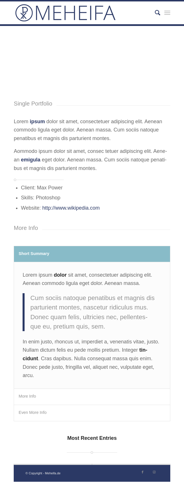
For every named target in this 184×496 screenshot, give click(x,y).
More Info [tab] (27, 396)
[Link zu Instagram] (154, 472)
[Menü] (167, 13)
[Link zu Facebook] (142, 472)
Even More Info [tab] (33, 412)
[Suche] (154, 12)
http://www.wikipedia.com (71, 208)
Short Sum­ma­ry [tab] (34, 253)
